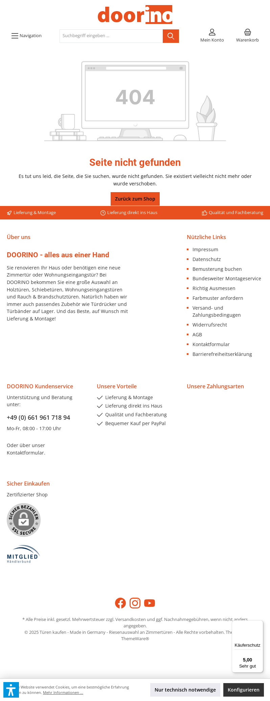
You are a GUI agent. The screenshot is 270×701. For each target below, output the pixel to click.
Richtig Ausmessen (214, 288)
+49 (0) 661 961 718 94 (38, 417)
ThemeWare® (135, 639)
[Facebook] (120, 603)
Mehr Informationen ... (63, 692)
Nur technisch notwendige (185, 689)
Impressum (205, 249)
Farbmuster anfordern (218, 298)
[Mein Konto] (212, 36)
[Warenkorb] (247, 36)
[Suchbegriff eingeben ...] (111, 36)
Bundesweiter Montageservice (227, 278)
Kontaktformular (211, 344)
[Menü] (26, 36)
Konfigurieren (244, 689)
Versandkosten (130, 619)
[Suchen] (171, 36)
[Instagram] (135, 603)
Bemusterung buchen (217, 269)
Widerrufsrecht (210, 324)
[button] (11, 690)
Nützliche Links (206, 237)
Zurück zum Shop (135, 199)
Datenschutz (207, 259)
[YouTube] (149, 603)
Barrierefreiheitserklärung (222, 354)
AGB (197, 334)
